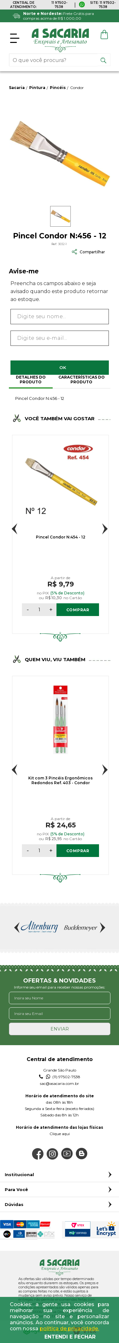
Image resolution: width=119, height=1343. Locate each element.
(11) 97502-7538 (59, 1076)
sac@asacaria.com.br (59, 1083)
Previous (14, 528)
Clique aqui (60, 1133)
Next (104, 528)
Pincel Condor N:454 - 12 (60, 537)
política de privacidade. (69, 1329)
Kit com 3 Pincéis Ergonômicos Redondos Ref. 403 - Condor (60, 780)
